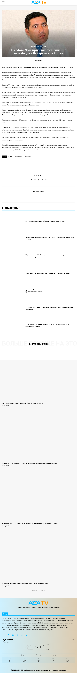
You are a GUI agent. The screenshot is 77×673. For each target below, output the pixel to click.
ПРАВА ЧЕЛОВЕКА (38, 46)
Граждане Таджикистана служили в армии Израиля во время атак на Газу (30, 463)
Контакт (56, 607)
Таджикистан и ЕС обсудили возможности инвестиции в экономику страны (30, 523)
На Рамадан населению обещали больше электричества (46, 221)
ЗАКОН (10, 156)
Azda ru (38, 175)
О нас (51, 607)
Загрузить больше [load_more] (38, 590)
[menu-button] (3, 2)
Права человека (18, 156)
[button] (74, 2)
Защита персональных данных (27, 607)
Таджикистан (27, 156)
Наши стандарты (43, 607)
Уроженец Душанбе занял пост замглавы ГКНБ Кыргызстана (48, 273)
